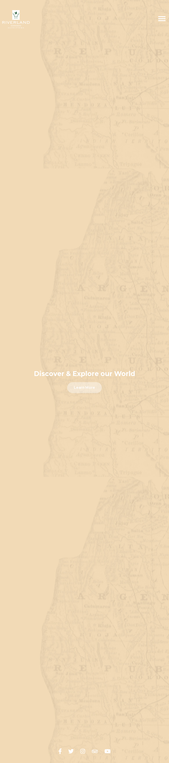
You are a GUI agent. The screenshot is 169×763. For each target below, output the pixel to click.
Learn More (84, 387)
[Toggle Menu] (162, 19)
